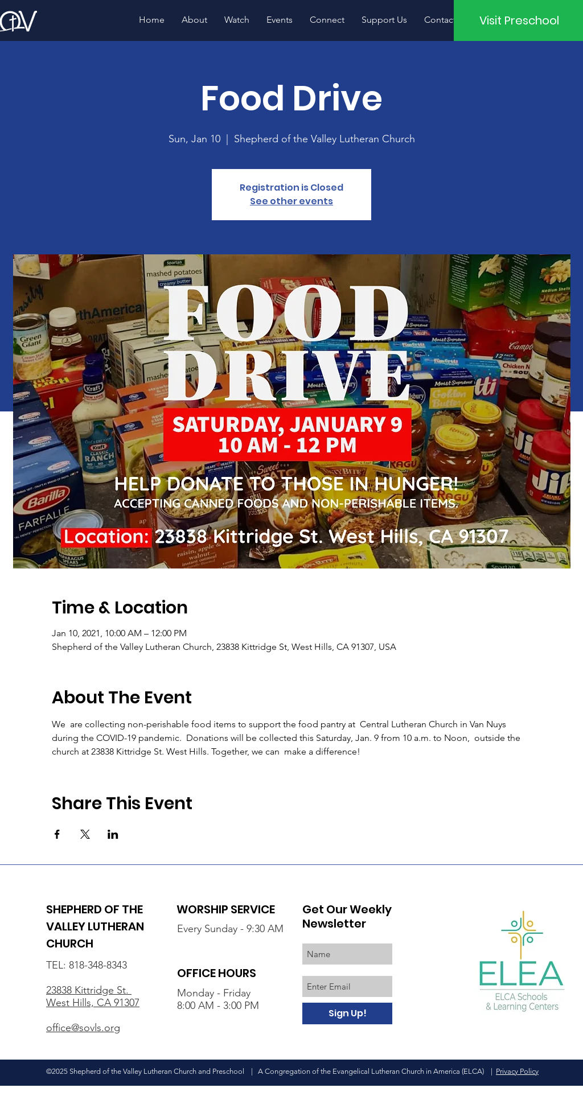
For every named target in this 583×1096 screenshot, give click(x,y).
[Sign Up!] (347, 1013)
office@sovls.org (83, 1027)
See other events (291, 201)
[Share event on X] (85, 834)
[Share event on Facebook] (57, 834)
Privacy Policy (517, 1071)
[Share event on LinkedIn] (113, 834)
